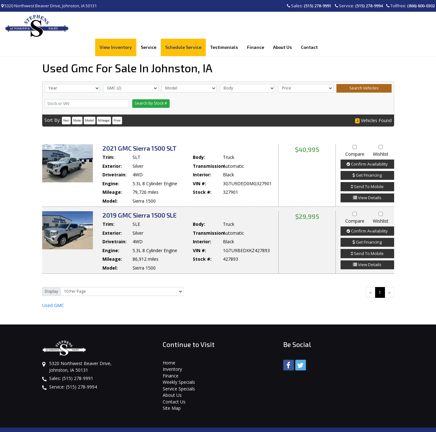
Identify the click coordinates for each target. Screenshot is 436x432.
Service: (359, 6)
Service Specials (179, 371)
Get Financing (367, 158)
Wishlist (380, 134)
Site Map (172, 391)
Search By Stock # (151, 86)
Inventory (172, 352)
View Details (367, 180)
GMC (53, 288)
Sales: (309, 6)
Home (169, 345)
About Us (172, 378)
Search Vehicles (363, 71)
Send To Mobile (367, 169)
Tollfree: (410, 6)
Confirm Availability (367, 146)
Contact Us (174, 384)
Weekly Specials (179, 365)
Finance (171, 358)
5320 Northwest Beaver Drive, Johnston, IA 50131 (49, 6)
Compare (354, 134)
